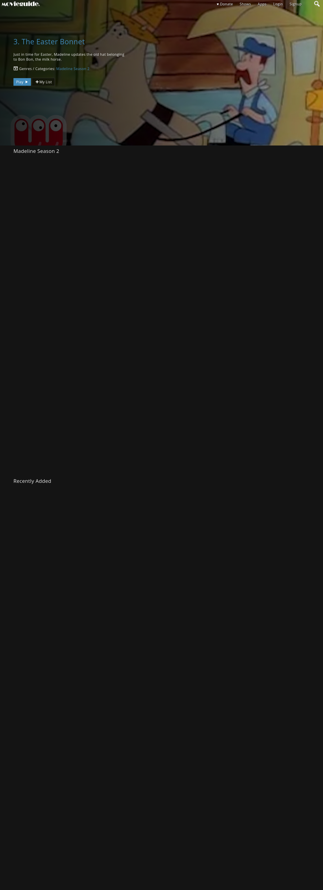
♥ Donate (225, 4)
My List (43, 82)
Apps (262, 4)
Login (278, 4)
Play (22, 81)
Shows (245, 4)
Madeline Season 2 (72, 68)
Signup (296, 4)
